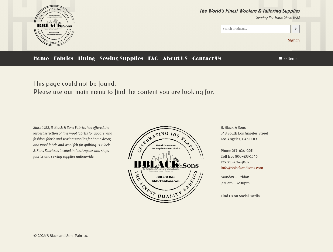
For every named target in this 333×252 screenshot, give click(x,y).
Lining (86, 59)
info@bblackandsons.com (242, 168)
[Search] (296, 29)
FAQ (153, 59)
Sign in (294, 40)
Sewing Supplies (121, 59)
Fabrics (63, 59)
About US (175, 59)
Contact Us (207, 59)
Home (41, 59)
